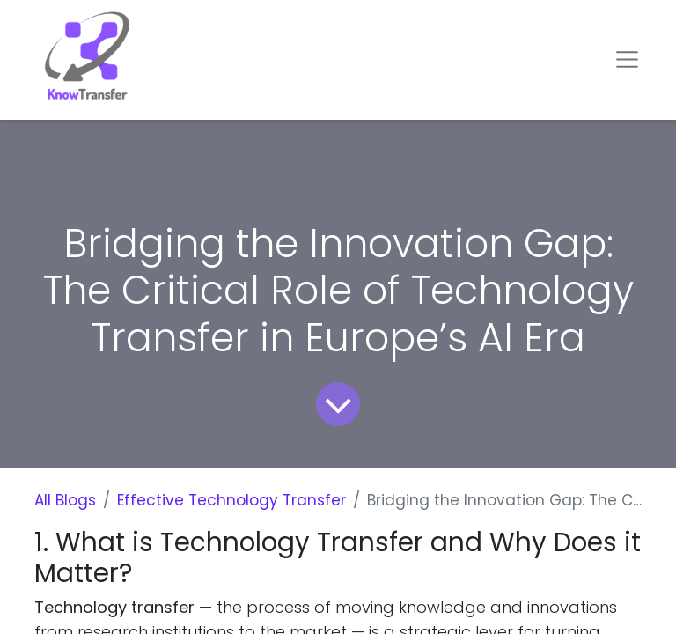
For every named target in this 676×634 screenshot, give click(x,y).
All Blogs (65, 500)
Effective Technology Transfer (231, 500)
